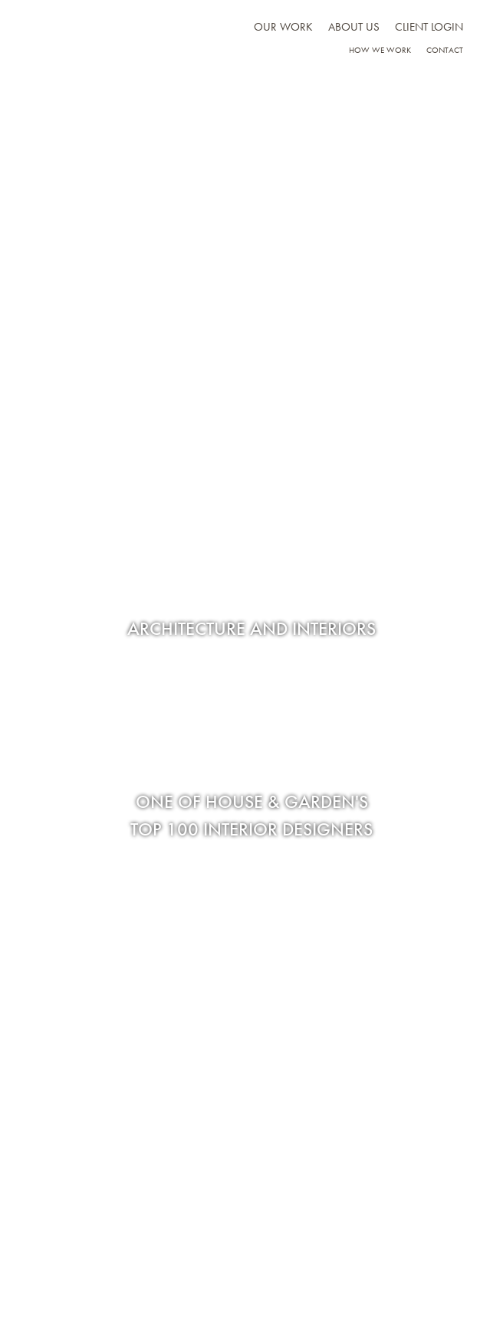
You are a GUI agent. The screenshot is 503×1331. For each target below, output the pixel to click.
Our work (283, 26)
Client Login (429, 26)
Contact (444, 49)
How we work (380, 49)
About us (354, 26)
